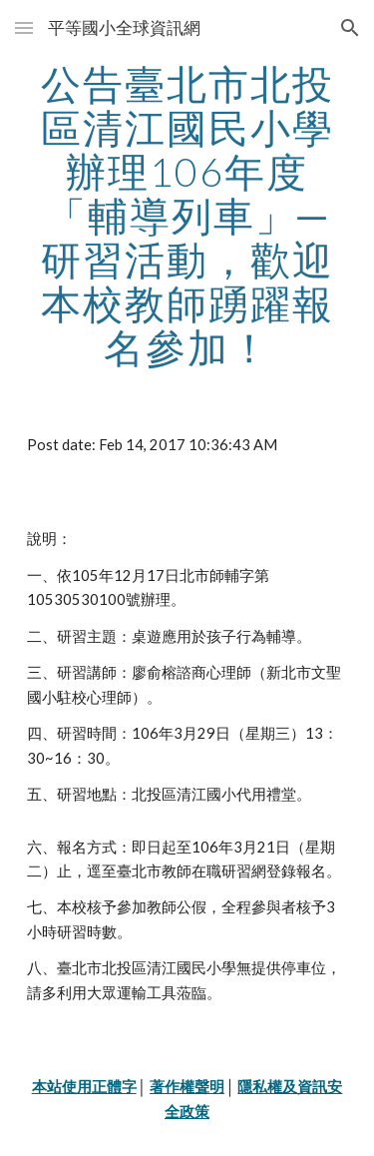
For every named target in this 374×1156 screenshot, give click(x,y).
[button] (24, 27)
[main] (187, 215)
